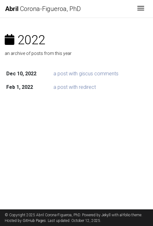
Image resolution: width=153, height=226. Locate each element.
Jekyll (106, 215)
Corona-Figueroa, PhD (43, 9)
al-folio (125, 215)
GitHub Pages (34, 220)
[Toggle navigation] (141, 9)
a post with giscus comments (85, 74)
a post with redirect (74, 87)
